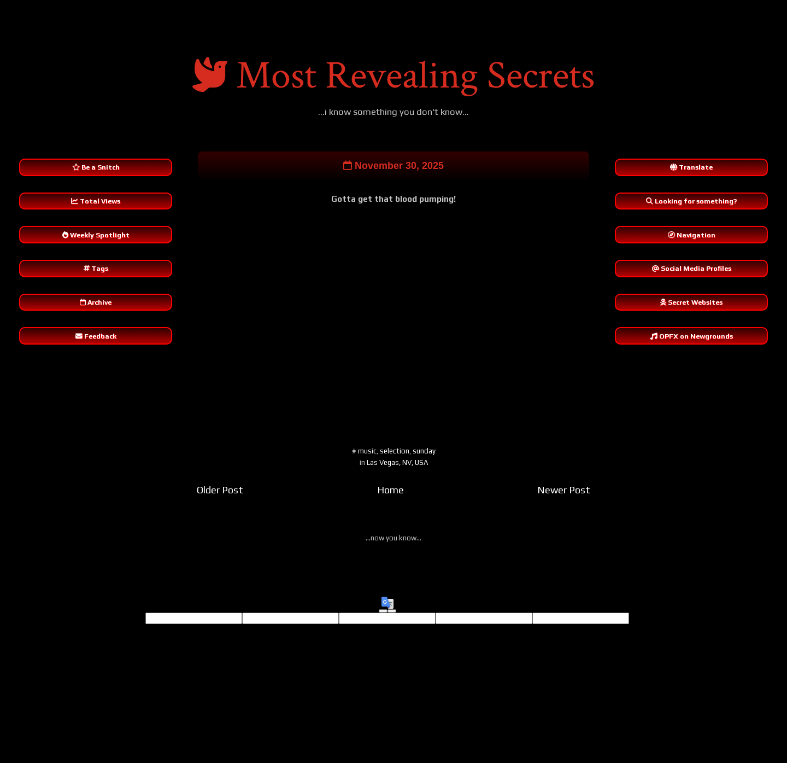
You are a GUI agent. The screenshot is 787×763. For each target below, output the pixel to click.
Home (390, 491)
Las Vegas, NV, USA (397, 464)
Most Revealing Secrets (415, 75)
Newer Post (563, 491)
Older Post (220, 491)
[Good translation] (383, 613)
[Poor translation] (391, 613)
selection (394, 453)
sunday (424, 453)
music (367, 453)
